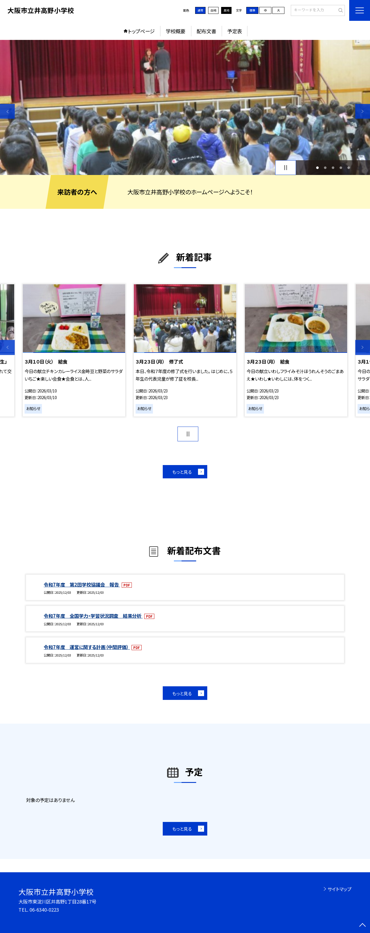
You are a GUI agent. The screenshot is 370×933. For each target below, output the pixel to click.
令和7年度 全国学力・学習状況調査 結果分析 (93, 615)
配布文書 (206, 31)
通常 (200, 10)
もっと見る (182, 472)
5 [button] (348, 167)
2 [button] (325, 167)
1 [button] (317, 167)
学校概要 (175, 31)
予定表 (234, 31)
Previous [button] (7, 111)
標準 (252, 10)
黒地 (226, 10)
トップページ (141, 31)
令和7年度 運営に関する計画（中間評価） (87, 646)
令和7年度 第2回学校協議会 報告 (82, 584)
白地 (213, 10)
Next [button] (362, 111)
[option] (185, 107)
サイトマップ (340, 889)
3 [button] (333, 167)
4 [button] (341, 167)
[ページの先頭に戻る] (362, 925)
